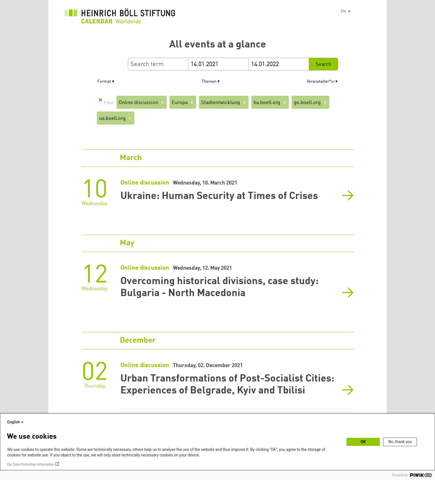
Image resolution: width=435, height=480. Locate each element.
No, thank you (400, 441)
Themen (209, 82)
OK (363, 441)
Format (104, 82)
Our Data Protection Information (30, 464)
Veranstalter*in (320, 82)
